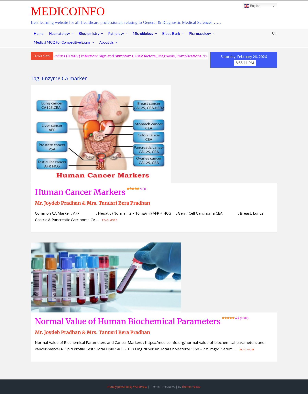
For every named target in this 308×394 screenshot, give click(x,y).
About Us (106, 42)
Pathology (116, 33)
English (252, 6)
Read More (109, 220)
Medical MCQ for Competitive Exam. (62, 42)
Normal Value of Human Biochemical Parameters (141, 321)
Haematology (59, 33)
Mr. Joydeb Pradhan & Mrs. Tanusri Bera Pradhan (92, 203)
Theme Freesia (191, 386)
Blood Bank (171, 33)
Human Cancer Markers (90, 192)
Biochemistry (89, 33)
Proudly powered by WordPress (127, 386)
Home (38, 33)
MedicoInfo (68, 11)
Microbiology (143, 33)
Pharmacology (200, 33)
